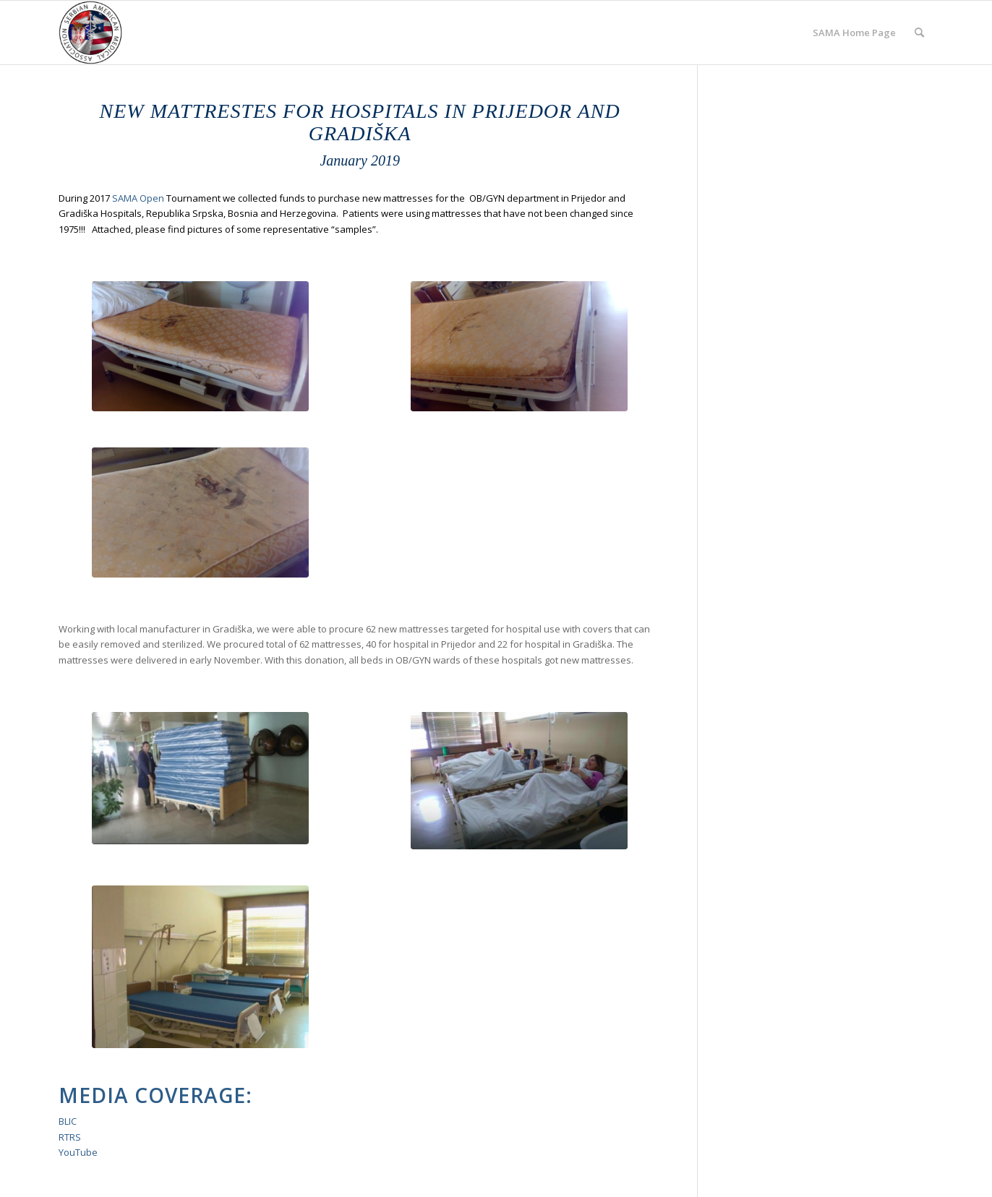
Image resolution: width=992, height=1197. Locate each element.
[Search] (919, 32)
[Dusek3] (519, 346)
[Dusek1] (200, 512)
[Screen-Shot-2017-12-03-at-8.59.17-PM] (200, 966)
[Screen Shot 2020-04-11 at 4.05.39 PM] (200, 778)
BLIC (68, 1121)
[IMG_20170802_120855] (200, 346)
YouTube (78, 1152)
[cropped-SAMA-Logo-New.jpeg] (90, 32)
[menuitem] (854, 32)
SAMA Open (138, 198)
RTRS (70, 1137)
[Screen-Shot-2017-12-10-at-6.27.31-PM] (519, 780)
